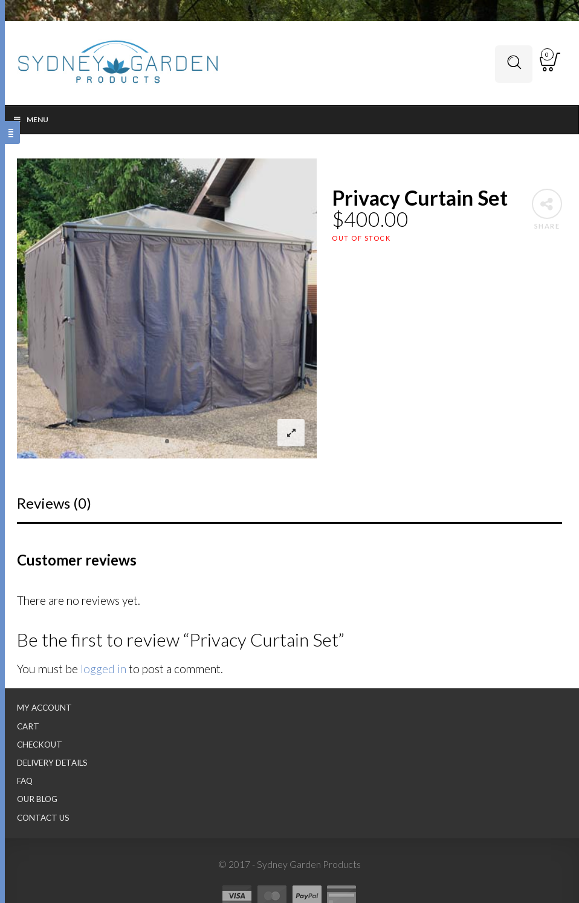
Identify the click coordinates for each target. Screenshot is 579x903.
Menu (30, 119)
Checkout (39, 744)
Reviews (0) (54, 502)
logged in (103, 669)
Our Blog (37, 799)
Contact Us (43, 818)
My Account (44, 707)
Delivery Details (52, 763)
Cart (28, 726)
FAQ (25, 781)
